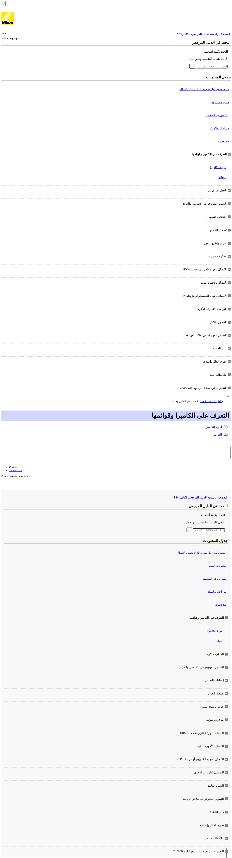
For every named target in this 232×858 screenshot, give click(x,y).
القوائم (222, 177)
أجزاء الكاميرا (218, 167)
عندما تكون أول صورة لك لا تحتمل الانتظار (204, 89)
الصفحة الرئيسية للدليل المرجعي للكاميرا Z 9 (200, 497)
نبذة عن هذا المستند (217, 115)
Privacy (13, 467)
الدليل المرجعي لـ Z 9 (211, 401)
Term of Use (15, 470)
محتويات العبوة (220, 102)
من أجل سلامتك (219, 128)
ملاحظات (223, 141)
